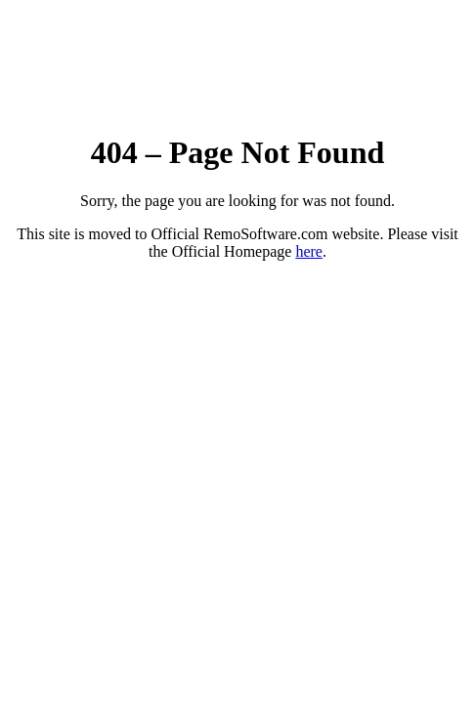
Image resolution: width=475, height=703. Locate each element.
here (309, 251)
